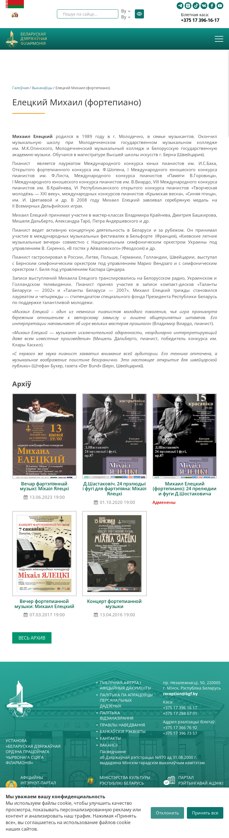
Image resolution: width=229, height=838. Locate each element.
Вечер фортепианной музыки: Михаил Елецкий (44, 603)
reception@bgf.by (180, 693)
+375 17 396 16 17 (180, 707)
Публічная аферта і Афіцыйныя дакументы (125, 685)
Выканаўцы (42, 87)
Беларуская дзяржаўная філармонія (33, 39)
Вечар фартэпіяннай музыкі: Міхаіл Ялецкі (44, 486)
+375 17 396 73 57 (180, 733)
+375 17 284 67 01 (180, 713)
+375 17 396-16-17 (200, 20)
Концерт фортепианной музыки (114, 603)
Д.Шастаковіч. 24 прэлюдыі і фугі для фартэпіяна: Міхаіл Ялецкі (114, 489)
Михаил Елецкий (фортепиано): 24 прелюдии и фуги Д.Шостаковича (184, 489)
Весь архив (31, 638)
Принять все (205, 813)
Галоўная (20, 87)
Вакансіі (109, 745)
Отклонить (167, 813)
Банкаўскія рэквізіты (123, 731)
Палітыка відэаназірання (116, 715)
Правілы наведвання (122, 725)
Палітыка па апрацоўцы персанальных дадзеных (126, 700)
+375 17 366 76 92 (180, 727)
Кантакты (110, 738)
